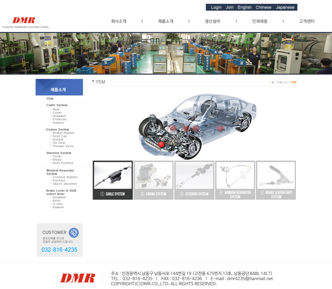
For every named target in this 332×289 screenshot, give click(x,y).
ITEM (49, 98)
